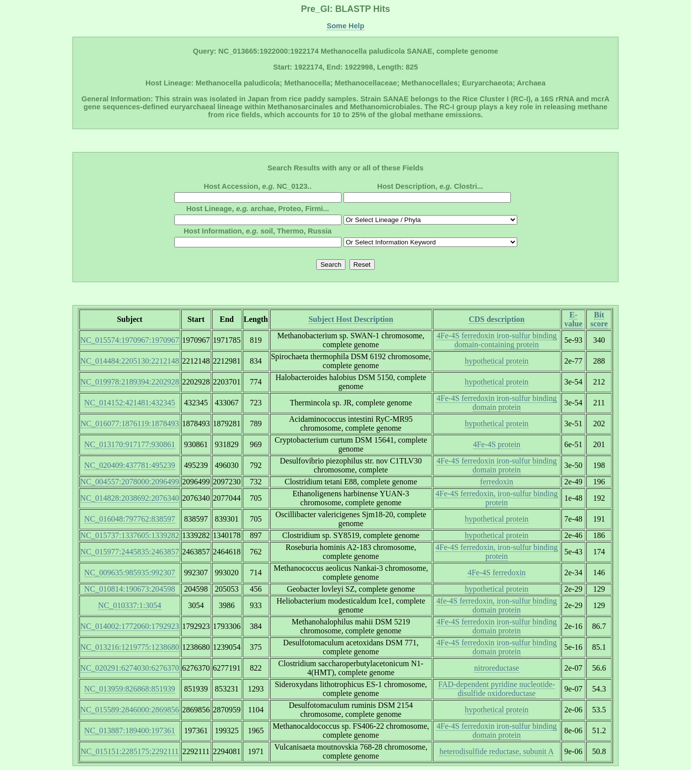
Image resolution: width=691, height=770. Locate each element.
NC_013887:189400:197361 (129, 730)
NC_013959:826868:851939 (129, 689)
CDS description (496, 319)
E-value (573, 319)
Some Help (345, 26)
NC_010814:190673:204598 (129, 589)
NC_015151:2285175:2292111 (129, 751)
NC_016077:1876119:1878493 (129, 423)
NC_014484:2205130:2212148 (129, 361)
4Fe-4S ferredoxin (497, 572)
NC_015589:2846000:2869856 (129, 709)
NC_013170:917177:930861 (129, 444)
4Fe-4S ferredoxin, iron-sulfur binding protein (496, 498)
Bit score (599, 319)
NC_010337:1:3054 (129, 605)
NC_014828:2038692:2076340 (129, 498)
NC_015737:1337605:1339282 (129, 535)
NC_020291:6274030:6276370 (129, 668)
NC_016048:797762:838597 (129, 519)
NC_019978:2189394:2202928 (129, 382)
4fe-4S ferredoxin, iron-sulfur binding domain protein (496, 605)
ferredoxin (496, 481)
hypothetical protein (496, 361)
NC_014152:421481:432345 (129, 402)
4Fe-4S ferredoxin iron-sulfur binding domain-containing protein (496, 340)
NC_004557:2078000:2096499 (129, 481)
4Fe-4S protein (497, 444)
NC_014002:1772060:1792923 (129, 626)
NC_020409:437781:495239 (129, 465)
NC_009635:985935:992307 (129, 572)
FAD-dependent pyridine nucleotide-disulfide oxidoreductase (496, 688)
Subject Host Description (350, 319)
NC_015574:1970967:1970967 (129, 340)
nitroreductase (496, 668)
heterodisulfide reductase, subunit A (496, 751)
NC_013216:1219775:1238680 (129, 647)
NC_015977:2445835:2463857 (129, 551)
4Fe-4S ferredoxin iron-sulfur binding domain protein (496, 402)
